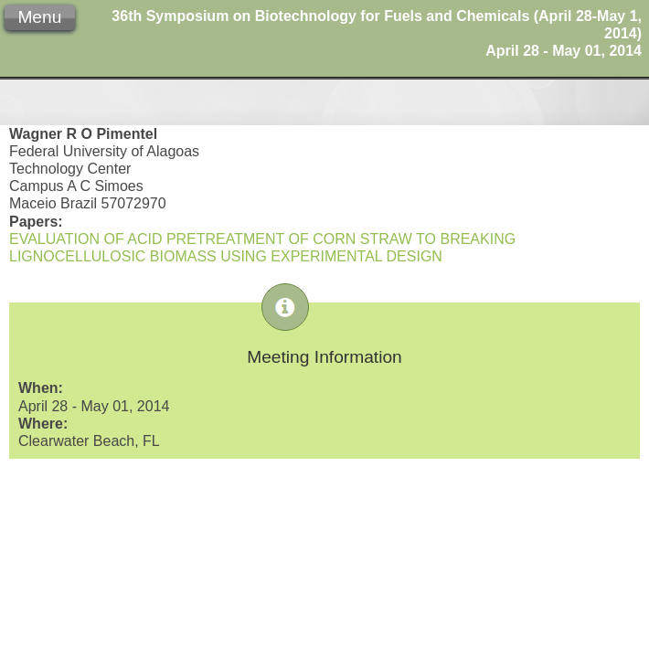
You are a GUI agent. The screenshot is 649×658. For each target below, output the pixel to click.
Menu (39, 17)
